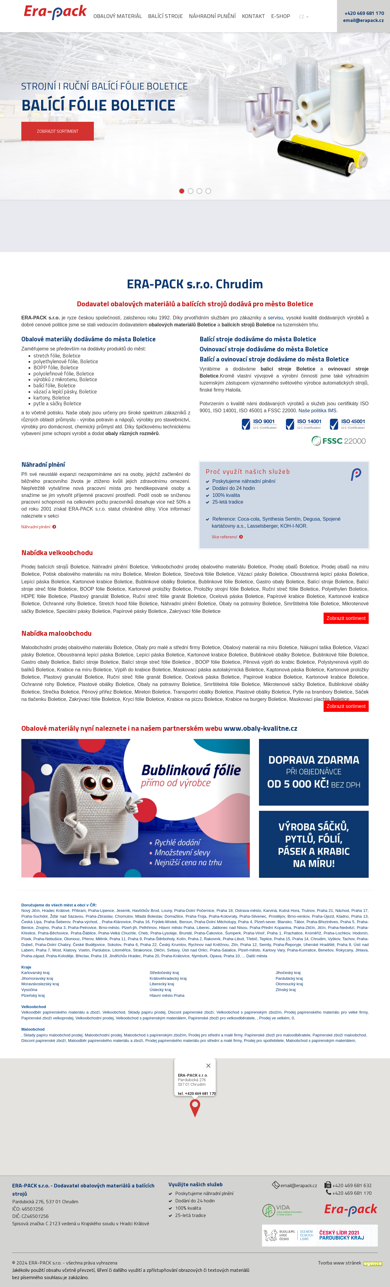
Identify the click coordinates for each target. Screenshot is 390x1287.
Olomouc (72, 939)
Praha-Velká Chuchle (117, 933)
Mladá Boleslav (148, 916)
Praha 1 (274, 933)
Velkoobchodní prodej (95, 1018)
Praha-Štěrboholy (159, 939)
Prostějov (277, 916)
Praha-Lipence (101, 910)
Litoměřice (121, 950)
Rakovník (212, 939)
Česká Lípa (31, 922)
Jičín (321, 927)
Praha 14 (300, 939)
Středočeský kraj (164, 972)
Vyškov (334, 939)
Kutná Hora (289, 910)
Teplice (266, 939)
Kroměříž (313, 933)
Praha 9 (135, 939)
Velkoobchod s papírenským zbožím (249, 1012)
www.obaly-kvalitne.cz (260, 728)
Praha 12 (248, 944)
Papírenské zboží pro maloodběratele (277, 1035)
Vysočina (29, 989)
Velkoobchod (113, 1012)
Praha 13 (359, 916)
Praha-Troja (196, 916)
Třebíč (251, 939)
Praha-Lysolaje (164, 933)
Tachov (348, 939)
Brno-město (109, 927)
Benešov (325, 950)
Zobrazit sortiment (346, 618)
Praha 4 (245, 922)
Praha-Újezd (323, 916)
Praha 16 (141, 922)
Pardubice (101, 950)
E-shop (291, 16)
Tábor (299, 922)
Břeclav (82, 956)
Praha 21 (325, 910)
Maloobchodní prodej (103, 1035)
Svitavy (173, 950)
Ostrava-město (248, 910)
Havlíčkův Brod (145, 910)
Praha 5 (347, 922)
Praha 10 (232, 956)
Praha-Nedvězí (341, 927)
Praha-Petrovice (82, 927)
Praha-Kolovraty (223, 916)
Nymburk (199, 956)
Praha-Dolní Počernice (194, 910)
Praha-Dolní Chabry (52, 944)
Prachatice (293, 933)
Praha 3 (58, 927)
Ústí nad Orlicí (194, 950)
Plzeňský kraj (33, 995)
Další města (256, 956)
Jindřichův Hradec (125, 956)
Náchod (342, 910)
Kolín (181, 939)
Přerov (87, 939)
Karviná (270, 910)
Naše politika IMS (318, 410)
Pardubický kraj (289, 978)
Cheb (143, 933)
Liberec (203, 927)
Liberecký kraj (162, 984)
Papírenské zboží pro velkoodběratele (221, 1018)
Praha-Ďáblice (83, 933)
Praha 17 (359, 910)
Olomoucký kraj (289, 984)
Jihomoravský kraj (37, 978)
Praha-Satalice (223, 950)
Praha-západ (32, 956)
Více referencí (224, 536)
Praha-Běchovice (53, 933)
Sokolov (114, 944)
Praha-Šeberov (57, 922)
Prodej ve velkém (274, 1018)
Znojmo (42, 927)
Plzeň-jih (129, 927)
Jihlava (361, 950)
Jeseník (123, 910)
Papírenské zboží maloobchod (339, 1035)
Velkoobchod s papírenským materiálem (151, 1018)
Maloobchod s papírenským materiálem (320, 1040)
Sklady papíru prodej (146, 1012)
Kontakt (264, 16)
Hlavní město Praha (176, 927)
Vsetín (84, 950)
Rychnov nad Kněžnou (208, 944)
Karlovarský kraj (35, 972)
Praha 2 (195, 939)
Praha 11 (118, 939)
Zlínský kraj (286, 989)
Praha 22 (148, 944)
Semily (265, 944)
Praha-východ (85, 922)
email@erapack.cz (363, 20)
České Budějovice (89, 944)
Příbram (79, 910)
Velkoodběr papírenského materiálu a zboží (60, 1012)
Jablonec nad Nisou (229, 927)
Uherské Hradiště (318, 944)
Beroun (185, 922)
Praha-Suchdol (34, 916)
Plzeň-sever (264, 922)
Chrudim (318, 939)
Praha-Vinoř (253, 933)
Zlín (234, 944)
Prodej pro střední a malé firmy (216, 1035)
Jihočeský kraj (288, 972)
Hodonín (360, 933)
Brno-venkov (298, 916)
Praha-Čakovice (208, 933)
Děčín (159, 950)
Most (56, 950)
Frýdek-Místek (164, 922)
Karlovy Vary (274, 950)
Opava (215, 956)
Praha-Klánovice (116, 922)
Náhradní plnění (223, 16)
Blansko (285, 922)
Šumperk (233, 933)
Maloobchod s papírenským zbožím (155, 1035)
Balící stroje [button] (176, 16)
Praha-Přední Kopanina (270, 927)
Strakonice (142, 950)
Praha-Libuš (233, 939)
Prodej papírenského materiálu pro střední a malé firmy (193, 1040)
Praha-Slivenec (252, 916)
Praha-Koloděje (60, 956)
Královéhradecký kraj (168, 978)
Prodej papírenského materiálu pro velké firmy (325, 1012)
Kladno (342, 916)
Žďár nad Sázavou (66, 916)
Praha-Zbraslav (99, 916)
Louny (166, 910)
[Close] (208, 1083)
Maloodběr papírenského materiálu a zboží (105, 1040)
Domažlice (174, 916)
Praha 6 (131, 944)
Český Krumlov (172, 944)
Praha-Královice (175, 956)
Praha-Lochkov (337, 933)
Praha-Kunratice (301, 950)
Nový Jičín (30, 910)
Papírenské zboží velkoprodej (47, 1018)
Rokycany (344, 950)
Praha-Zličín (304, 927)
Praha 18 (225, 910)
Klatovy (69, 950)
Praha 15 (282, 939)
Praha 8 (344, 944)
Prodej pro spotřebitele (264, 1040)
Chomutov (124, 916)
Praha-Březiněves (322, 922)
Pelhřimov (148, 927)
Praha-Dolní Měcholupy (215, 922)
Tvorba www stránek (339, 1262)
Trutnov (308, 910)
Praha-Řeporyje (287, 944)
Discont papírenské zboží (191, 1012)
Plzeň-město (249, 950)
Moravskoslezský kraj (40, 984)
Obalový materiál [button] (128, 16)
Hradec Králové (55, 910)
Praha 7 (43, 950)
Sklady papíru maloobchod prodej (53, 1035)
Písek (26, 939)
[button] (38, 791)
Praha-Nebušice (48, 939)
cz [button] (314, 16)
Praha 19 (99, 956)
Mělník (101, 939)
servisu (275, 317)
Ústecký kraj (160, 989)
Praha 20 (151, 956)
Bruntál (185, 933)
